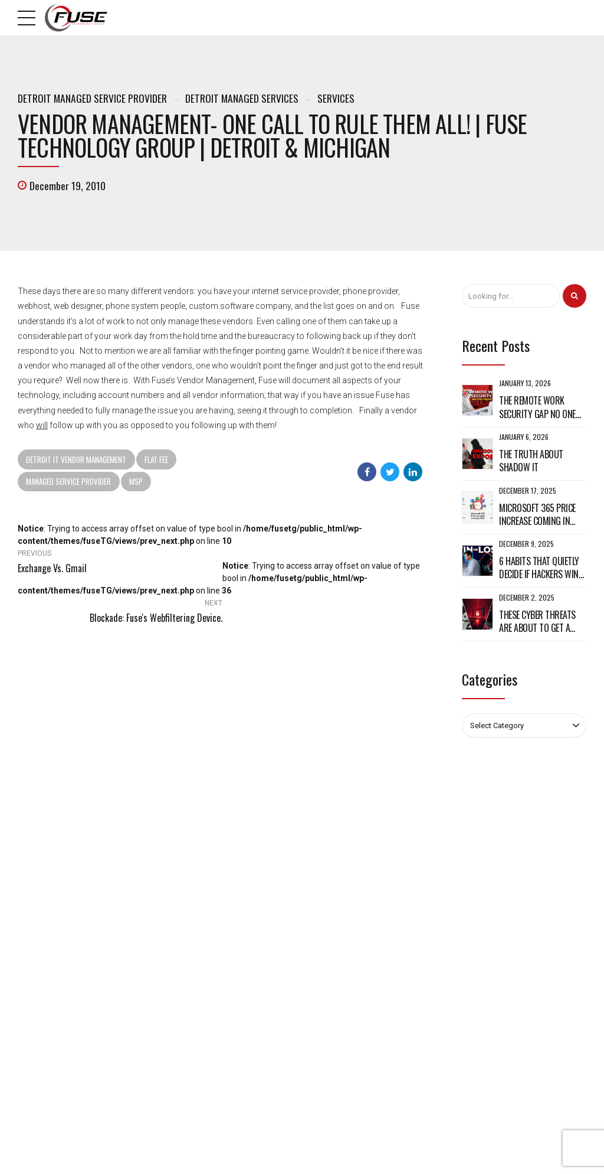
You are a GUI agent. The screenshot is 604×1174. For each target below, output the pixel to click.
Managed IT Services (346, 934)
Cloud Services (337, 964)
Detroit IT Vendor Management (76, 459)
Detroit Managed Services (241, 98)
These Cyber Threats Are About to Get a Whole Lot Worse (537, 621)
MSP (136, 481)
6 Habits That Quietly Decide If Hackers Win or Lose (539, 568)
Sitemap (178, 978)
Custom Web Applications (353, 948)
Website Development (346, 978)
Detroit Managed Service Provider (92, 98)
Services (335, 98)
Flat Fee (156, 459)
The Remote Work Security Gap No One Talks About (537, 407)
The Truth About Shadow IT (531, 461)
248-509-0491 (56, 914)
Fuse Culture (185, 964)
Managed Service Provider (68, 481)
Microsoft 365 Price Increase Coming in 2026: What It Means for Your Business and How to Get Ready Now (542, 514)
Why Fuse (180, 948)
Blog (172, 934)
